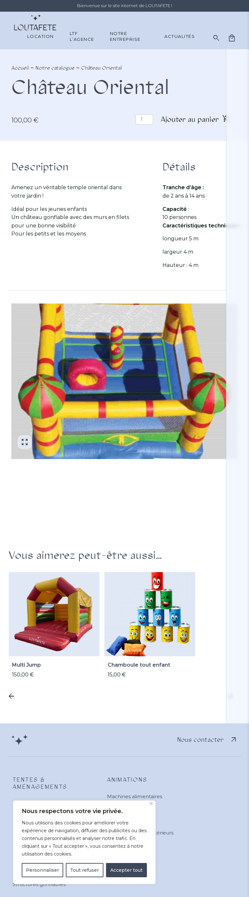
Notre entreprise (125, 36)
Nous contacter (207, 740)
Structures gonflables (39, 884)
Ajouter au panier (190, 119)
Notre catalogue (55, 68)
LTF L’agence (82, 36)
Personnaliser (42, 870)
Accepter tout (126, 870)
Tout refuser (84, 870)
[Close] (151, 803)
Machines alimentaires (134, 796)
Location (40, 36)
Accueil (20, 68)
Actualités (179, 36)
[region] (84, 842)
